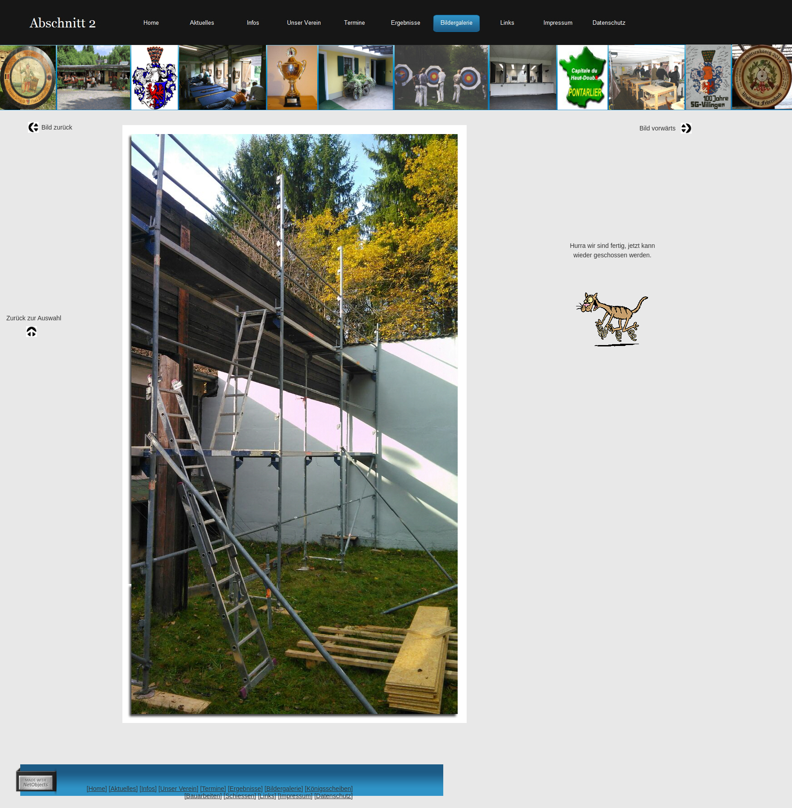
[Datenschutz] (333, 795)
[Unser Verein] (178, 788)
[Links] (267, 795)
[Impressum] (295, 795)
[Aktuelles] (123, 788)
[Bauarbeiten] (203, 795)
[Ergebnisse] (245, 788)
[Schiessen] (240, 795)
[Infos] (148, 788)
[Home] (97, 788)
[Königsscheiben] (329, 788)
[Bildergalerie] (284, 788)
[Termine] (213, 788)
